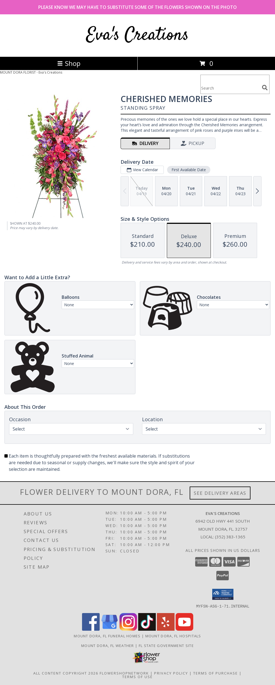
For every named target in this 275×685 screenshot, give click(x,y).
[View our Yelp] (166, 629)
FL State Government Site (166, 645)
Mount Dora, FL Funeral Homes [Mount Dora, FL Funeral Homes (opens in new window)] (107, 635)
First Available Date (188, 169)
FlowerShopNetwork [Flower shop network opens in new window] (124, 672)
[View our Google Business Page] (109, 629)
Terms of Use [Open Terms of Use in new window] (137, 676)
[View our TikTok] (147, 629)
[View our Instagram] (128, 629)
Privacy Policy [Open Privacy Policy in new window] (171, 672)
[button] (222, 594)
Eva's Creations (137, 35)
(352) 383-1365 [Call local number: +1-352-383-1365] (230, 536)
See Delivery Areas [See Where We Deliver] (220, 493)
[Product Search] (230, 88)
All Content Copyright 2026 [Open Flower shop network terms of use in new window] (65, 672)
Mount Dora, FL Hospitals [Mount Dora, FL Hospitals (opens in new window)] (173, 635)
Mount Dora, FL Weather (107, 645)
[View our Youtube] (184, 629)
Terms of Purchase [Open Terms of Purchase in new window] (215, 672)
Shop (68, 63)
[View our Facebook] (91, 629)
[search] (264, 88)
